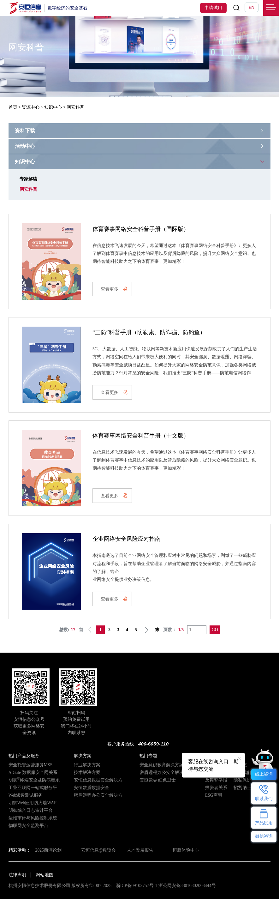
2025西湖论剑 (48, 850)
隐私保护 (242, 780)
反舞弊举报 (216, 780)
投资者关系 (216, 787)
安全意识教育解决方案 (162, 765)
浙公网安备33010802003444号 (187, 885)
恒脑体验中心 (186, 850)
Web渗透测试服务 (26, 795)
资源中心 (30, 107)
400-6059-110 (153, 743)
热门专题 (148, 755)
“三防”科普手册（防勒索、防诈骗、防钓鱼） (148, 332)
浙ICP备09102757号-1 (136, 885)
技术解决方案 (87, 772)
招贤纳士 (242, 787)
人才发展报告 (140, 850)
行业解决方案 (87, 765)
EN (251, 7)
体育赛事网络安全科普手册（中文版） (140, 435)
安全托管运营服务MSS (31, 765)
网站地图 (44, 874)
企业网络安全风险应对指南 (126, 539)
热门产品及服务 (24, 755)
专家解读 (28, 179)
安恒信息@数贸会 (98, 850)
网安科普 (28, 189)
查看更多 (114, 289)
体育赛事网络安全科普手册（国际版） (140, 229)
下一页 (146, 629)
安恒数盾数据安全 (91, 787)
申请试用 (213, 7)
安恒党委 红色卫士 (158, 780)
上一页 (90, 629)
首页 (13, 107)
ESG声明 (213, 795)
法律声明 (17, 874)
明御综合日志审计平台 (31, 810)
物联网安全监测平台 (28, 825)
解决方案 (83, 755)
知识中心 (53, 107)
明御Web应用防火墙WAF (32, 802)
